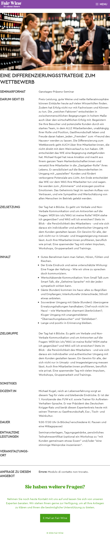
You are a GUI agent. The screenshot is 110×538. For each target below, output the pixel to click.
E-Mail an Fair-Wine (55, 518)
